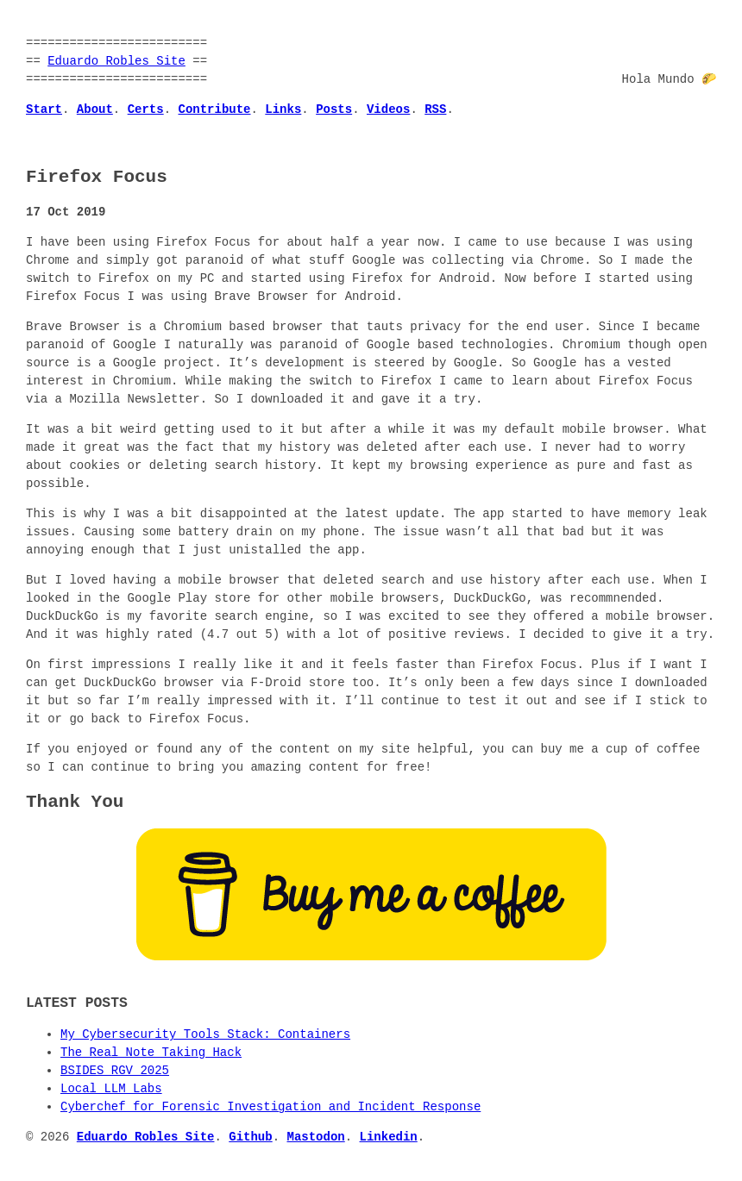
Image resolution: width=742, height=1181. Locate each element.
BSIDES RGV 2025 (114, 1071)
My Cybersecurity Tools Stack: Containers (205, 1035)
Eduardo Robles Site (116, 61)
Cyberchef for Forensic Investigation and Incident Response (270, 1107)
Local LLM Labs (111, 1089)
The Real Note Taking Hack (151, 1053)
